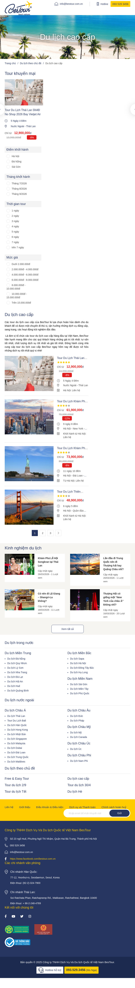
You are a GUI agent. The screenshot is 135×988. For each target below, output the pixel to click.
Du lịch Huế (13, 686)
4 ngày (15, 226)
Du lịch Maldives (16, 761)
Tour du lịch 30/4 (79, 785)
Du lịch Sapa (77, 658)
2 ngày (15, 215)
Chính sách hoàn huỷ (114, 807)
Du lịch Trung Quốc (17, 757)
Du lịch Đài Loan (16, 752)
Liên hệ (9, 807)
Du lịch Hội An (15, 681)
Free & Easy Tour (17, 778)
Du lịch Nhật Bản (16, 734)
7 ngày (15, 242)
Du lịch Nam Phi (79, 761)
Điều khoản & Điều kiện (49, 807)
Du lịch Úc (75, 749)
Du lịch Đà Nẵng (16, 658)
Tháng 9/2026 (19, 194)
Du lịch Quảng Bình (18, 690)
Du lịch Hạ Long (79, 672)
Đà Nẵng (16, 161)
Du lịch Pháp (77, 720)
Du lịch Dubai (14, 748)
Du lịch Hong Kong (17, 729)
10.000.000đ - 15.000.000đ (16, 296)
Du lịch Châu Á (15, 710)
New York (78, 428)
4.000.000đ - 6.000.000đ (25, 274)
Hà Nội (15, 156)
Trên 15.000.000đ (21, 302)
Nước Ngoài (17, 126)
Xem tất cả (67, 628)
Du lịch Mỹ (76, 732)
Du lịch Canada (78, 737)
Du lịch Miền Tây (79, 688)
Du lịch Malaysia (16, 743)
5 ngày (15, 231)
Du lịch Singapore (17, 738)
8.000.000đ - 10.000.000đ (15, 287)
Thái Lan (31, 126)
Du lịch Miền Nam (80, 678)
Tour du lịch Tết (15, 791)
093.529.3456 (75, 970)
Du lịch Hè (75, 791)
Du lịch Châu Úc (79, 743)
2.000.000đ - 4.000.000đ (25, 269)
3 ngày (15, 221)
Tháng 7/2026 (19, 183)
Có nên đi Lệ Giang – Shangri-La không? (49, 597)
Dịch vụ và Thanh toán (82, 807)
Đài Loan (77, 475)
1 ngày (15, 210)
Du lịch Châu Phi (79, 755)
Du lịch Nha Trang (17, 672)
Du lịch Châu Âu (79, 710)
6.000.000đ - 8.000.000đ (25, 279)
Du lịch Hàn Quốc (17, 725)
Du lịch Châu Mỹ (79, 727)
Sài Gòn (16, 166)
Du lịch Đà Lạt (15, 677)
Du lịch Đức (76, 716)
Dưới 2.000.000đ (21, 264)
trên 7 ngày (18, 247)
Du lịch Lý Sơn (15, 667)
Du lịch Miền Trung (18, 653)
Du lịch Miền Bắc (79, 653)
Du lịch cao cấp (78, 778)
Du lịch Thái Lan (16, 716)
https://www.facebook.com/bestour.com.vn (32, 858)
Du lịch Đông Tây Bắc (82, 667)
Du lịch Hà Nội (78, 663)
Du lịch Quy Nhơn (17, 663)
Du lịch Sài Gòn (78, 684)
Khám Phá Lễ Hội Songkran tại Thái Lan (48, 562)
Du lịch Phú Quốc (79, 693)
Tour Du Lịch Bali (16, 720)
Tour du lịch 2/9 (15, 785)
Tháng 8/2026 (19, 188)
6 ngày (15, 237)
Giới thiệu (24, 807)
